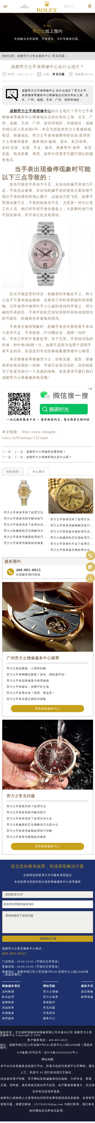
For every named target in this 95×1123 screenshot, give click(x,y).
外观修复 (8, 1013)
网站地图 (48, 1059)
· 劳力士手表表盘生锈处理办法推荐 (70, 549)
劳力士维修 (50, 991)
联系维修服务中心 (47, 708)
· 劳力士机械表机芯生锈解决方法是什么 (24, 530)
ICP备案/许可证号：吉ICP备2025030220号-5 (47, 1052)
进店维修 (87, 991)
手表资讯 (49, 1013)
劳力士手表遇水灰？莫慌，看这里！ (31, 692)
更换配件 (49, 1002)
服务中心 (49, 1018)
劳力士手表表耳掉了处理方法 (26, 806)
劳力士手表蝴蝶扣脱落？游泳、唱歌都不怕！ (37, 674)
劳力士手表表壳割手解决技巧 (26, 812)
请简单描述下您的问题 (47, 922)
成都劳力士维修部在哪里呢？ (46, 451)
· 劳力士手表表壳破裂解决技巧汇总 (70, 525)
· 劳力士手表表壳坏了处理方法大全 (70, 519)
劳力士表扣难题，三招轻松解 (26, 668)
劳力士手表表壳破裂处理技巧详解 (29, 830)
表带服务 (8, 1018)
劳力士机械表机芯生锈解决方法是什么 (32, 824)
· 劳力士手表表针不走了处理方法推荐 (70, 543)
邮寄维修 (87, 997)
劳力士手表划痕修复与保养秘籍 (28, 680)
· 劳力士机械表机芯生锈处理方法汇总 (70, 537)
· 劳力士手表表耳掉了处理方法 (23, 512)
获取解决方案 (48, 938)
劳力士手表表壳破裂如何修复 (26, 836)
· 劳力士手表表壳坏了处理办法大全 (24, 524)
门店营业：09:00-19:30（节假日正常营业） (31, 961)
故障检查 (8, 1002)
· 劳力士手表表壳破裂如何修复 (23, 542)
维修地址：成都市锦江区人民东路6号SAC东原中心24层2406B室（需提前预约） (45, 973)
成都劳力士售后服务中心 (34, 56)
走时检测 (8, 991)
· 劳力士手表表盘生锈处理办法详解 (70, 531)
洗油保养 (8, 1007)
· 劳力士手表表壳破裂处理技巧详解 (24, 536)
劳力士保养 (50, 997)
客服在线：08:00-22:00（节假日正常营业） (31, 966)
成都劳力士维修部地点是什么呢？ (49, 457)
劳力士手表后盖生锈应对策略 (26, 698)
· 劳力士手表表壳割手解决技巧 (23, 518)
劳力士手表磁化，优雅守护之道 (28, 686)
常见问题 (58, 56)
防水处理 (8, 997)
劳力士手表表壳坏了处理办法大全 (29, 818)
